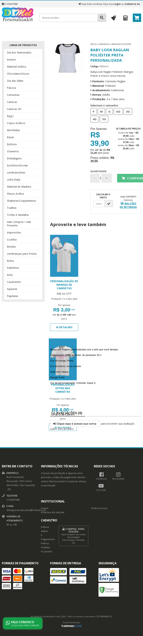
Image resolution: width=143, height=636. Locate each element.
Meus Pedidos (45, 545)
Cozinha (12, 239)
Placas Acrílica (15, 193)
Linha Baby (13, 179)
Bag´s (10, 116)
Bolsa (10, 260)
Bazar (10, 137)
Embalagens (14, 158)
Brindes (11, 246)
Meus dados (45, 529)
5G (103, 119)
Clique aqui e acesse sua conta (74, 423)
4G (93, 119)
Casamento (14, 282)
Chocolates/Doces (18, 73)
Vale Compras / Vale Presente (19, 223)
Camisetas (13, 95)
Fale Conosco (99, 508)
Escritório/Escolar (17, 165)
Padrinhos (13, 268)
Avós (10, 275)
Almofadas (13, 130)
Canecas (12, 102)
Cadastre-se (132, 4)
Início (93, 44)
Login (117, 4)
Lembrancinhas (16, 172)
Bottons (12, 144)
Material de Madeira (19, 186)
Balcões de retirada (52, 512)
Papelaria (12, 296)
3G (127, 111)
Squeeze (12, 289)
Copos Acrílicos (16, 123)
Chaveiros (13, 151)
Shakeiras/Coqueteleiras (21, 200)
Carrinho (46, 551)
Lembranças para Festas (22, 253)
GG (117, 111)
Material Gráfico (16, 66)
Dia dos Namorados (19, 52)
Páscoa (11, 88)
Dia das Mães (15, 80)
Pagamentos (47, 537)
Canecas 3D (14, 109)
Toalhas (12, 208)
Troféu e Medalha (17, 215)
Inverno (11, 59)
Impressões (14, 232)
